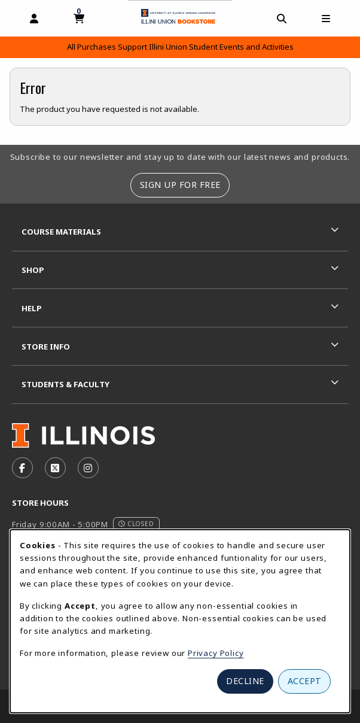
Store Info (46, 346)
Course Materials (61, 231)
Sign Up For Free (180, 184)
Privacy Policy (216, 653)
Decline (245, 680)
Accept (305, 680)
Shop (33, 270)
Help (32, 308)
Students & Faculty (65, 384)
